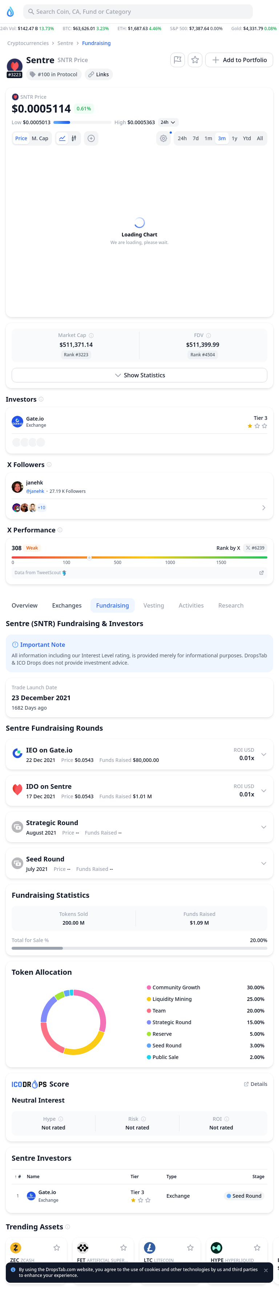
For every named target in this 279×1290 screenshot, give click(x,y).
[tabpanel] (139, 231)
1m (208, 138)
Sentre (65, 43)
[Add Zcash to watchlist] (56, 1248)
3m (222, 138)
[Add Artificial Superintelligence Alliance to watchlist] (123, 1248)
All (260, 138)
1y (234, 138)
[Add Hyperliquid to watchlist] (257, 1248)
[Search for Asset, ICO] (138, 11)
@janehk (35, 491)
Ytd (247, 138)
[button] (139, 29)
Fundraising (96, 43)
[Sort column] (18, 1176)
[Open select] (168, 122)
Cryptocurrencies (28, 43)
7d (196, 138)
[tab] (21, 138)
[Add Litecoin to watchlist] (190, 1248)
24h (182, 138)
